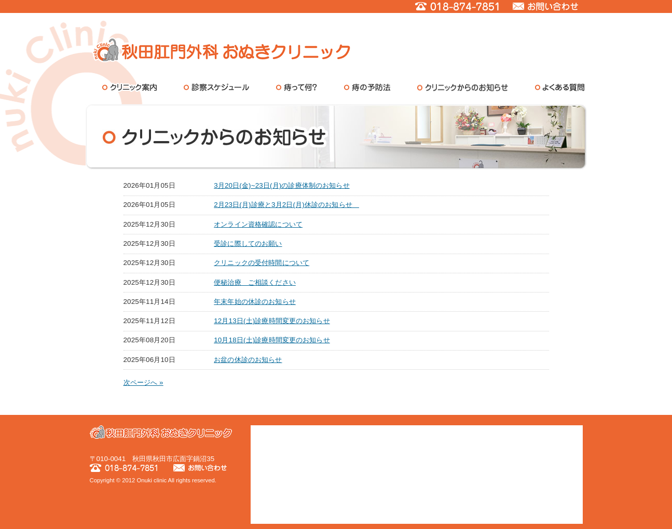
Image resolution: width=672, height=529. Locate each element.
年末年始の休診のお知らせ (255, 301)
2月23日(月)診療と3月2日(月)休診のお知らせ (286, 204)
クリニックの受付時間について (261, 263)
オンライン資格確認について (258, 224)
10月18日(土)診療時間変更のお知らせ (272, 340)
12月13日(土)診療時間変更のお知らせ (272, 321)
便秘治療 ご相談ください (255, 282)
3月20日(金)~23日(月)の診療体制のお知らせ (281, 185)
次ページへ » (143, 382)
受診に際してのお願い (248, 243)
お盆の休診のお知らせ (248, 360)
